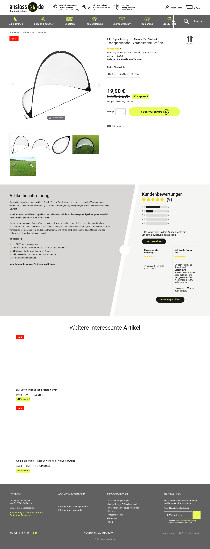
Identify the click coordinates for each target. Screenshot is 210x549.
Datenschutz (194, 532)
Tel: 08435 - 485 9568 (19, 499)
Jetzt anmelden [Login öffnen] (153, 240)
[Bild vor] (99, 84)
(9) (121, 48)
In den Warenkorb (154, 111)
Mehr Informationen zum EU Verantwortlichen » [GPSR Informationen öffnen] (32, 263)
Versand (130, 100)
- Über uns (112, 517)
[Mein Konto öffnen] (173, 7)
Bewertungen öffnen (170, 298)
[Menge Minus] (124, 112)
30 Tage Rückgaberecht (128, 7)
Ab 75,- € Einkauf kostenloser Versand (101, 7)
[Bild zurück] (13, 84)
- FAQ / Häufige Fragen (118, 500)
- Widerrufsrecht (115, 514)
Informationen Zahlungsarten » (73, 505)
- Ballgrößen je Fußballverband (121, 503)
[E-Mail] (178, 514)
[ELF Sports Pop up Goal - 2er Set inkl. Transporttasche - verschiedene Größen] (56, 84)
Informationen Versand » (70, 509)
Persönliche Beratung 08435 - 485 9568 (69, 7)
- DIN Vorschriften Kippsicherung (123, 507)
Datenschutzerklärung (187, 520)
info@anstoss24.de (26, 507)
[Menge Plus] (124, 109)
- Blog (110, 521)
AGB (181, 532)
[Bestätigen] (182, 521)
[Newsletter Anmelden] (197, 514)
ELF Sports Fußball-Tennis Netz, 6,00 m (36, 389)
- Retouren (112, 510)
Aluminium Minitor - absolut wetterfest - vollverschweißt (45, 460)
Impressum (168, 532)
